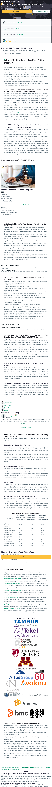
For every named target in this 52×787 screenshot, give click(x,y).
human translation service (18, 112)
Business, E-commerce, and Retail (12, 578)
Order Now (26, 204)
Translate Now (16, 11)
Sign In (48, 3)
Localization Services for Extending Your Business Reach (17, 767)
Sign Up (43, 3)
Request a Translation (26, 427)
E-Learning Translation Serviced (10, 769)
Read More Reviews (26, 423)
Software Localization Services (41, 767)
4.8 (14, 40)
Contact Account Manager (41, 11)
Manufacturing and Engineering (12, 608)
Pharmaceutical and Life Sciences (12, 590)
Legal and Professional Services (12, 583)
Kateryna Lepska (10, 416)
